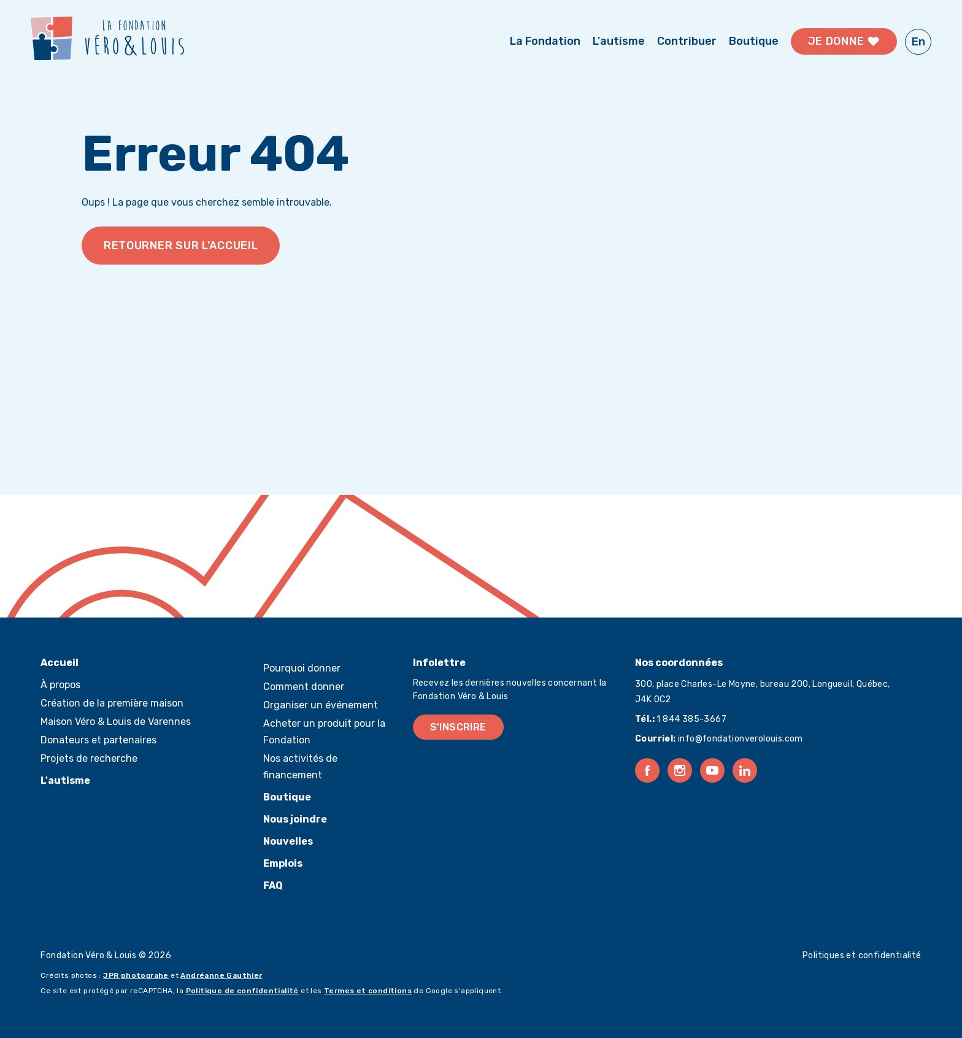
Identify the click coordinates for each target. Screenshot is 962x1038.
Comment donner (303, 686)
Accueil (59, 662)
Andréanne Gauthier (221, 975)
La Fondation (545, 41)
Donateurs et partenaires (98, 740)
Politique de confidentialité (242, 990)
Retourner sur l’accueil (181, 245)
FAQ (273, 885)
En (918, 41)
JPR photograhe (136, 975)
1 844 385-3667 (690, 719)
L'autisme (619, 41)
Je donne (844, 41)
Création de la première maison (111, 703)
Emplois (282, 863)
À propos (60, 685)
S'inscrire (458, 727)
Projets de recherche (88, 758)
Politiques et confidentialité (862, 955)
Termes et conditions (368, 990)
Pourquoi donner (302, 668)
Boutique (754, 41)
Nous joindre (295, 819)
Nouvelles (288, 841)
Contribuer (687, 41)
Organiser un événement (320, 705)
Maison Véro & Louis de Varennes (115, 721)
